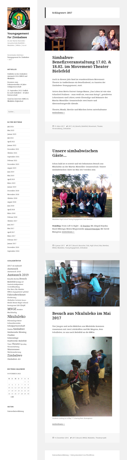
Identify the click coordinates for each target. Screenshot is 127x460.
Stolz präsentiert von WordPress (82, 455)
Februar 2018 (12, 217)
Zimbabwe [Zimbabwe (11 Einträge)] (14, 355)
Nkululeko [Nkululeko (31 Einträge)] (16, 316)
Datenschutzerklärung (15, 411)
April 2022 (11, 142)
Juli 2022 (10, 138)
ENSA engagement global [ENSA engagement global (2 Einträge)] (18, 292)
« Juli (12, 397)
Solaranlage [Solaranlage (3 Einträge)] (12, 338)
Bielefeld (85, 126)
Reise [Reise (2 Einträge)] (19, 320)
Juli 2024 (10, 127)
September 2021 (13, 157)
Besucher (82, 245)
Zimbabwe (67, 128)
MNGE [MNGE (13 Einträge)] (11, 309)
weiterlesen (58, 112)
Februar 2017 (12, 240)
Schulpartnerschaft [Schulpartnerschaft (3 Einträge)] (16, 325)
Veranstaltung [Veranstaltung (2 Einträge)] (13, 347)
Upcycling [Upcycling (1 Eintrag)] (23, 344)
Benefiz (78, 126)
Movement (92, 126)
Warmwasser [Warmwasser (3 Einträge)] (13, 349)
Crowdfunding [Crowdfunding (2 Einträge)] (13, 287)
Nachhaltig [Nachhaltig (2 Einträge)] (12, 312)
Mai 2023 (10, 130)
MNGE (54, 248)
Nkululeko (60, 248)
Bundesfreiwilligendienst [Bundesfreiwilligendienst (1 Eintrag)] (15, 284)
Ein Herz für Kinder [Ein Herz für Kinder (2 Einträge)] (15, 289)
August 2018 (11, 202)
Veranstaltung (57, 128)
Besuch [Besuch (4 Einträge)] (23, 278)
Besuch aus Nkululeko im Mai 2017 (81, 315)
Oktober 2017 (12, 221)
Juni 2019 (10, 172)
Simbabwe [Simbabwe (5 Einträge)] (19, 328)
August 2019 (11, 168)
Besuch (75, 245)
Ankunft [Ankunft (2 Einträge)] (18, 266)
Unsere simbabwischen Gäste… (75, 153)
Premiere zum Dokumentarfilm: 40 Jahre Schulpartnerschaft (16, 84)
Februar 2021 (12, 160)
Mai (100, 245)
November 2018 (13, 194)
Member (106, 245)
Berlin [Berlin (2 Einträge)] (16, 279)
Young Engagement (72, 248)
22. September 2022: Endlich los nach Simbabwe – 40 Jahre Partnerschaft (18, 92)
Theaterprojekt (100, 438)
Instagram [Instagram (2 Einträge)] (11, 305)
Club (87, 245)
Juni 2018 (10, 206)
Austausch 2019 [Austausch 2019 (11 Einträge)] (18, 275)
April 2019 (11, 179)
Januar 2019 (11, 187)
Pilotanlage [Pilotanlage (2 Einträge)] (12, 320)
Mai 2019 (10, 176)
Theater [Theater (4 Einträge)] (16, 343)
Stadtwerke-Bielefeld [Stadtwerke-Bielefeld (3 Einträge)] (17, 340)
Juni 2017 (10, 225)
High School (94, 245)
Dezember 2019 (13, 164)
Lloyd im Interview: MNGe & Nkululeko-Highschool (17, 100)
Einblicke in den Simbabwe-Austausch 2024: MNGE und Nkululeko (17, 76)
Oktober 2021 (12, 153)
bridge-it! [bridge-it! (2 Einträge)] (20, 282)
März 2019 (11, 183)
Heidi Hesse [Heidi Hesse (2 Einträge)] (12, 302)
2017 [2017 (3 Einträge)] (9, 265)
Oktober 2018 (12, 198)
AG (74, 126)
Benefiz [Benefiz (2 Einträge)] (10, 279)
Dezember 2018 (13, 191)
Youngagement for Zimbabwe (18, 35)
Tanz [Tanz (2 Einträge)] (9, 344)
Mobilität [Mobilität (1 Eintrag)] (20, 309)
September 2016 (13, 251)
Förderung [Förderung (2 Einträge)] (11, 297)
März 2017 (11, 236)
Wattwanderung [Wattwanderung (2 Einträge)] (14, 352)
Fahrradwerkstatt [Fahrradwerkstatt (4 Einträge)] (16, 294)
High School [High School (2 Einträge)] (23, 302)
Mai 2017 (10, 228)
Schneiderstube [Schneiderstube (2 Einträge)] (14, 323)
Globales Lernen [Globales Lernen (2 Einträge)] (14, 300)
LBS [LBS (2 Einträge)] (18, 305)
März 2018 (11, 213)
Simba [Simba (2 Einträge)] (10, 329)
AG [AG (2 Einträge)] (13, 266)
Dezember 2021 (13, 149)
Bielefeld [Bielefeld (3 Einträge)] (11, 281)
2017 (70, 126)
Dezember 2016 (13, 247)
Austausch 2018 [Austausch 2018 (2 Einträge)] (14, 271)
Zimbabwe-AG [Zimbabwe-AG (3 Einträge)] (13, 359)
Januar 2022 (11, 145)
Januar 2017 (11, 243)
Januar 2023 (11, 134)
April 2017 (11, 232)
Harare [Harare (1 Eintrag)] (23, 300)
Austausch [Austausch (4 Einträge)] (12, 268)
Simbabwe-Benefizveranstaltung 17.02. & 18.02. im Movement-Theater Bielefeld (81, 64)
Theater (99, 126)
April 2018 (11, 209)
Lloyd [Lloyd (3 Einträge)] (22, 305)
